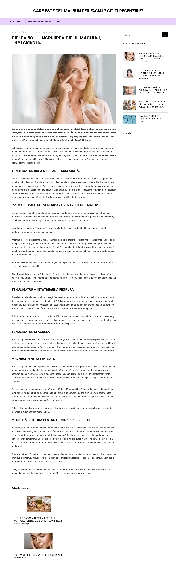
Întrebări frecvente (40, 21)
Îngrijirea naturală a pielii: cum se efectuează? (75, 522)
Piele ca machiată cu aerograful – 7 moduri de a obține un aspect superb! (153, 90)
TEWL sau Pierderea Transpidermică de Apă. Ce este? (152, 119)
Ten (58, 21)
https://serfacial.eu (30, 562)
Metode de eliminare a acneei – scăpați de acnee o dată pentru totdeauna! (102, 526)
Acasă (14, 32)
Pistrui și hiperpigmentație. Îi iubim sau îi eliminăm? (52, 522)
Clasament (16, 21)
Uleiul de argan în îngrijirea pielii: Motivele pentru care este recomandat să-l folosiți (23, 527)
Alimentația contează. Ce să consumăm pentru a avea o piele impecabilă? (152, 104)
